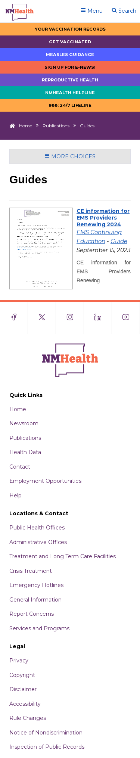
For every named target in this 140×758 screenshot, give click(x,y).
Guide (119, 241)
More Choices (70, 156)
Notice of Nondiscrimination (46, 732)
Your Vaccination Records (70, 29)
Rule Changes (27, 718)
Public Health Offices (37, 527)
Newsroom (23, 423)
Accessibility (25, 703)
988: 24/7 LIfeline (70, 105)
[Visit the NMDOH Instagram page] (70, 318)
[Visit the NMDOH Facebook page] (14, 318)
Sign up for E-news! (70, 67)
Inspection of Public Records (46, 746)
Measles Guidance (70, 54)
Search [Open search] (124, 10)
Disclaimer (23, 689)
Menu (92, 10)
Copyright (22, 675)
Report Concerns (31, 614)
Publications (56, 125)
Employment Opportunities (45, 481)
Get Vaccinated (70, 41)
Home (25, 125)
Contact (19, 466)
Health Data (25, 452)
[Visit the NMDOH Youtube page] (126, 318)
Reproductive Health (70, 80)
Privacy (18, 660)
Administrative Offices (38, 542)
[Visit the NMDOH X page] (42, 318)
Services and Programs (39, 628)
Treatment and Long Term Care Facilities (62, 556)
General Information (35, 599)
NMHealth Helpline (70, 92)
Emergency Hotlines (36, 585)
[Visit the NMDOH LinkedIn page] (98, 318)
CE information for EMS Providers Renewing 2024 (103, 218)
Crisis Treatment (30, 571)
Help (15, 495)
